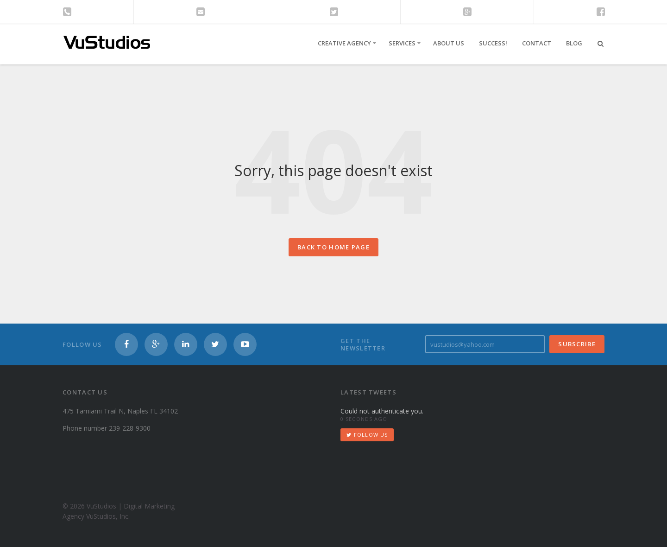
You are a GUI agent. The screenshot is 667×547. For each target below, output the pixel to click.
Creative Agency (344, 43)
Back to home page (333, 247)
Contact (536, 43)
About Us (448, 43)
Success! (493, 43)
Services (402, 43)
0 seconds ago (363, 418)
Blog (574, 43)
